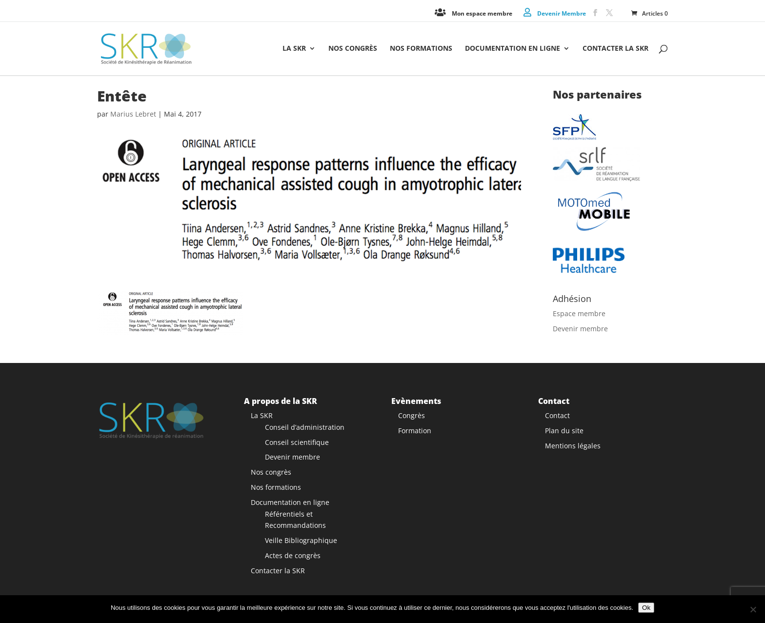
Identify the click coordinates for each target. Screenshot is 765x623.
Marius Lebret (133, 114)
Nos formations (421, 49)
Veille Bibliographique (301, 540)
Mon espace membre (482, 13)
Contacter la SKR (615, 49)
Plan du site (564, 430)
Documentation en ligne (512, 49)
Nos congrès (352, 49)
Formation (414, 430)
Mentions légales (573, 445)
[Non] (753, 609)
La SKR (294, 49)
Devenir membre (580, 328)
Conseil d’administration (304, 427)
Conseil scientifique (297, 441)
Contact (557, 415)
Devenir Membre (561, 13)
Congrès (411, 415)
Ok (646, 607)
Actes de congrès (293, 555)
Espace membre (579, 313)
